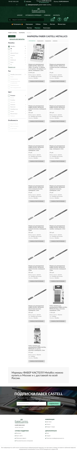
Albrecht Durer (14, 53)
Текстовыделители (15, 87)
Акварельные (14, 79)
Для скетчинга (14, 126)
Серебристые (14, 109)
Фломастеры (62, 24)
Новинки (47, 15)
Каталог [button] (20, 15)
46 (11, 51)
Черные (12, 116)
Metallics (12, 46)
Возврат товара (50, 426)
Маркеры (37, 28)
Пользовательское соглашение (24, 441)
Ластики (52, 24)
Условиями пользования (35, 408)
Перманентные (14, 85)
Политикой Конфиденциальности (47, 407)
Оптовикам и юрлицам (33, 15)
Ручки (45, 24)
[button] (44, 2)
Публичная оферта (21, 438)
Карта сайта (19, 435)
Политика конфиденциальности (55, 438)
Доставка (48, 421)
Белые (12, 97)
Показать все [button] (11, 67)
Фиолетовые (13, 113)
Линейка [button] (11, 43)
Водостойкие (14, 124)
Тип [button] (9, 71)
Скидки (48, 435)
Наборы (38, 24)
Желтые (12, 102)
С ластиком (13, 128)
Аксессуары (46, 28)
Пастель (29, 28)
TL (11, 64)
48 (11, 48)
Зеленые (12, 104)
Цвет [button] (10, 92)
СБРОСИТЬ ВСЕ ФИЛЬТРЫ (17, 39)
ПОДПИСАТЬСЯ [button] (53, 403)
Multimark (13, 60)
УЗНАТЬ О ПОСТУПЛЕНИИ (36, 81)
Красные (12, 107)
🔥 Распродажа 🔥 (17, 24)
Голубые (12, 100)
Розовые (12, 95)
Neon (11, 62)
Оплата (48, 424)
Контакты (56, 15)
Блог (47, 433)
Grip (11, 57)
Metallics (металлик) (15, 74)
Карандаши (29, 24)
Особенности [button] (13, 120)
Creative (12, 55)
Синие (12, 111)
